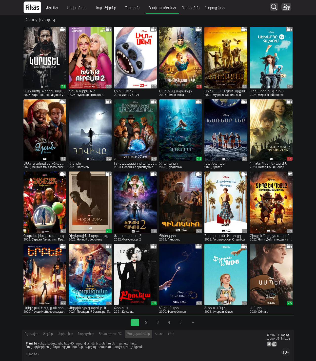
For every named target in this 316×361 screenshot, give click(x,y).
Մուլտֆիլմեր (107, 8)
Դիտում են (190, 8)
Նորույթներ (215, 8)
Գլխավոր (31, 334)
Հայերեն (134, 8)
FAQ (171, 334)
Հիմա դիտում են (110, 334)
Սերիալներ (78, 8)
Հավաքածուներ (162, 8)
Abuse (159, 334)
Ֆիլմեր (53, 8)
